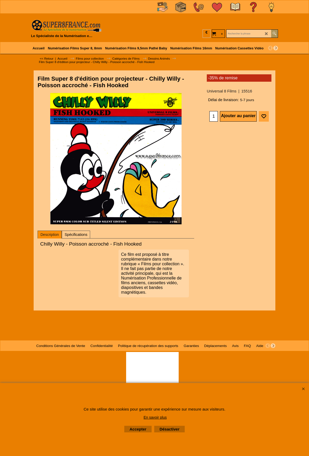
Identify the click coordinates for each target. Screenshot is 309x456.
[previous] (270, 48)
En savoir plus (155, 417)
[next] (275, 48)
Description (49, 234)
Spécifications (76, 234)
